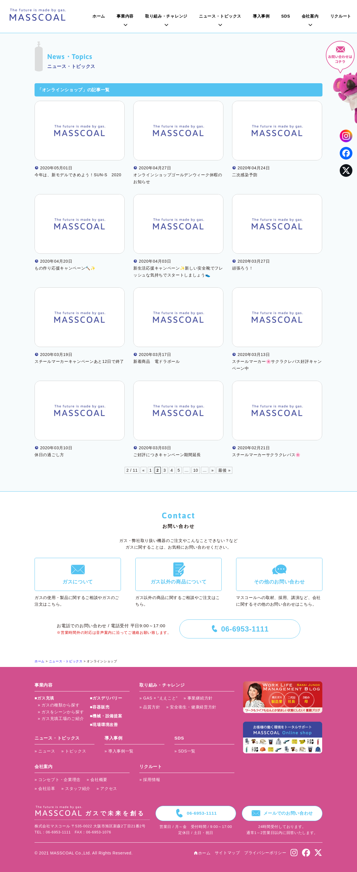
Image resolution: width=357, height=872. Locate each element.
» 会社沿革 (45, 788)
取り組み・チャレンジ (166, 16)
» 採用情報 (149, 779)
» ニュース (45, 751)
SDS (285, 16)
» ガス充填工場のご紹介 (61, 718)
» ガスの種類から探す (58, 705)
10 (195, 470)
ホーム (98, 16)
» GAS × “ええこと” (158, 698)
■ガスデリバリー (106, 698)
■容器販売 (99, 707)
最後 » (224, 470)
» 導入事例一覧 (119, 751)
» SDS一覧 (184, 751)
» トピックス (73, 751)
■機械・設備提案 (106, 716)
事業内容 (125, 16)
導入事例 (261, 16)
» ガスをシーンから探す (61, 712)
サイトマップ (227, 852)
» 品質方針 (149, 707)
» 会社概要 (97, 779)
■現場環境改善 (104, 724)
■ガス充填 (44, 698)
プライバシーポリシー (265, 852)
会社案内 (310, 16)
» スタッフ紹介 (75, 788)
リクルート (341, 16)
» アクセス (106, 788)
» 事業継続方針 (198, 698)
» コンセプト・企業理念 (58, 779)
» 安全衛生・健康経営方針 (191, 707)
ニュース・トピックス (220, 16)
